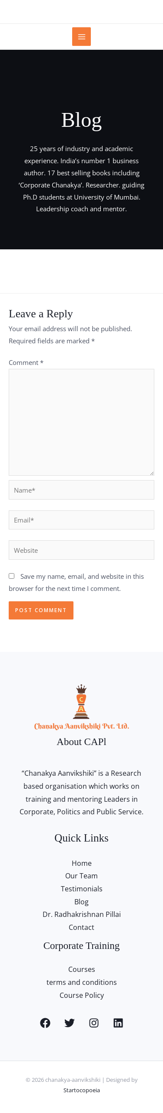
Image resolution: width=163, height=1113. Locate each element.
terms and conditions (82, 982)
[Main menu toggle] (81, 36)
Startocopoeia (81, 1090)
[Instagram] (94, 1023)
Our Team (81, 876)
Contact (81, 927)
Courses (81, 969)
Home (82, 863)
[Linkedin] (118, 1023)
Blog (81, 902)
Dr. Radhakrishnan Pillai (82, 914)
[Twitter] (69, 1023)
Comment (26, 362)
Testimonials (82, 889)
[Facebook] (45, 1023)
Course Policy (82, 995)
